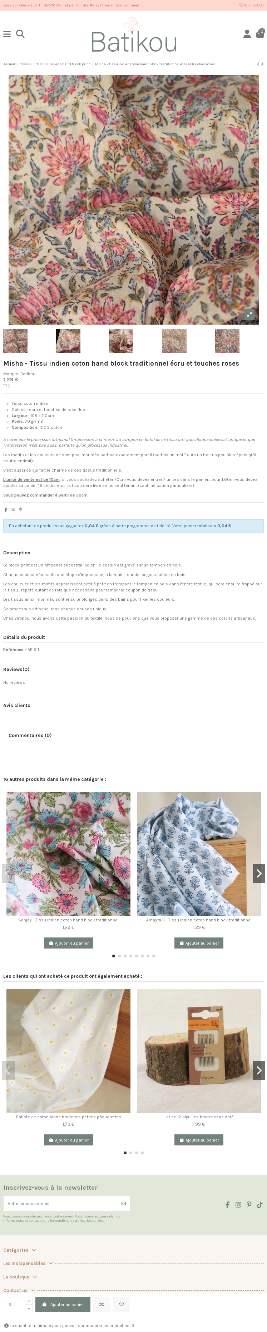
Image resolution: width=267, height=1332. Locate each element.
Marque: (11, 373)
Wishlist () (251, 5)
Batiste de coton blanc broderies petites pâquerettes (68, 1116)
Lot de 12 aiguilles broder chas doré (199, 1116)
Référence (13, 649)
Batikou (27, 373)
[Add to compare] (101, 1304)
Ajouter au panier (63, 1304)
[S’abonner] (123, 1203)
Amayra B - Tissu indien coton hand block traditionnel (199, 919)
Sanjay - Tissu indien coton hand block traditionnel (68, 919)
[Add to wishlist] (121, 1304)
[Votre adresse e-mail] (61, 1203)
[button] (113, 956)
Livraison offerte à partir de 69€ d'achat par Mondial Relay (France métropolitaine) (71, 5)
